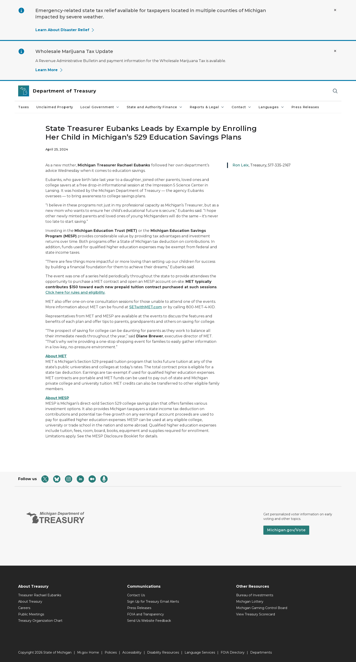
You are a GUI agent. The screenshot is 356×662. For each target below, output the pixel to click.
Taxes (23, 107)
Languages (271, 107)
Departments (261, 652)
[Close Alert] (335, 10)
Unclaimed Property (54, 107)
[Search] (335, 91)
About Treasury (30, 601)
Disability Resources (163, 652)
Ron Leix (240, 165)
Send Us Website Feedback (149, 621)
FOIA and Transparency (145, 614)
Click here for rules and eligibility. (75, 292)
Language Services (200, 652)
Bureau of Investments (254, 595)
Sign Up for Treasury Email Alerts (153, 601)
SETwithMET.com (145, 307)
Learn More (49, 70)
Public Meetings (31, 614)
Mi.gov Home (88, 652)
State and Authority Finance (155, 107)
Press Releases (305, 107)
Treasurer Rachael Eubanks (39, 595)
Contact (241, 107)
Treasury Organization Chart (40, 621)
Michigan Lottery (249, 601)
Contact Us (136, 595)
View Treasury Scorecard (255, 614)
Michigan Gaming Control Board (261, 608)
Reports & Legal (207, 107)
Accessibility (131, 652)
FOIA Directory (233, 652)
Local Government (99, 107)
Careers (24, 608)
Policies (111, 652)
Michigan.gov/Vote (286, 530)
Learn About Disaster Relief (65, 30)
